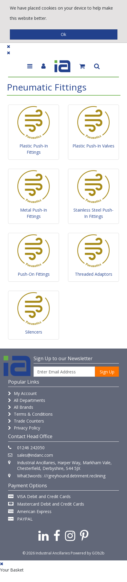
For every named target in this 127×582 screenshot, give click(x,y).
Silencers (33, 332)
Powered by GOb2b (88, 553)
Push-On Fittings (34, 274)
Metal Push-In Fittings (33, 213)
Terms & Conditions (30, 414)
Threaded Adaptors (93, 274)
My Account (22, 393)
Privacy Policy (24, 428)
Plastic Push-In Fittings (33, 149)
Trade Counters (26, 421)
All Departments (26, 400)
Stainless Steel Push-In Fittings (93, 213)
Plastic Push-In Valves (93, 146)
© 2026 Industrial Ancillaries (46, 553)
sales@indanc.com (35, 455)
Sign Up (107, 372)
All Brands (20, 407)
